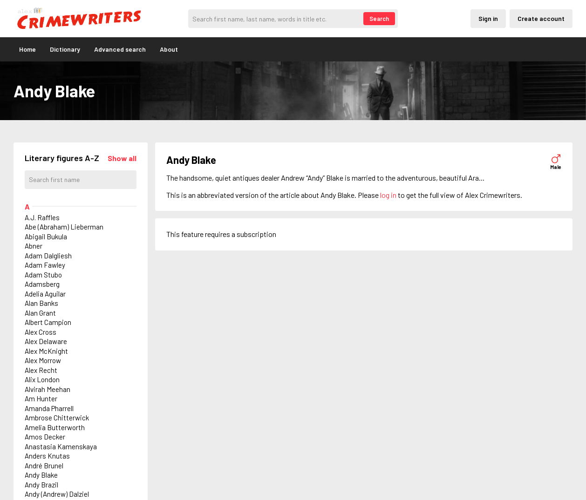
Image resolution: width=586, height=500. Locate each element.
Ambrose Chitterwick (57, 417)
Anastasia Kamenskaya (61, 446)
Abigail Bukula (46, 236)
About (169, 49)
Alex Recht (41, 370)
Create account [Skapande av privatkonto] (541, 18)
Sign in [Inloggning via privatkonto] (488, 18)
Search (379, 18)
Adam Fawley (45, 265)
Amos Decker (45, 436)
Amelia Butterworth (55, 427)
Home (27, 49)
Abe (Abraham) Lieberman (64, 227)
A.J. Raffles (42, 217)
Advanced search (120, 49)
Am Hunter (41, 398)
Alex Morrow (43, 360)
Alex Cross (40, 332)
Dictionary (65, 49)
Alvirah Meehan (47, 389)
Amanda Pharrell (49, 408)
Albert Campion (48, 322)
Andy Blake (41, 475)
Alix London (42, 379)
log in (388, 194)
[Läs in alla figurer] (122, 158)
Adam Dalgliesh (48, 255)
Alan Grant (40, 313)
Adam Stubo (43, 274)
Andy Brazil (41, 484)
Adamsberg (42, 284)
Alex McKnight (46, 351)
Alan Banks (41, 303)
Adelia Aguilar (45, 294)
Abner (33, 246)
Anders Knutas (47, 456)
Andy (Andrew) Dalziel (57, 494)
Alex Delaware (46, 341)
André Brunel (44, 465)
